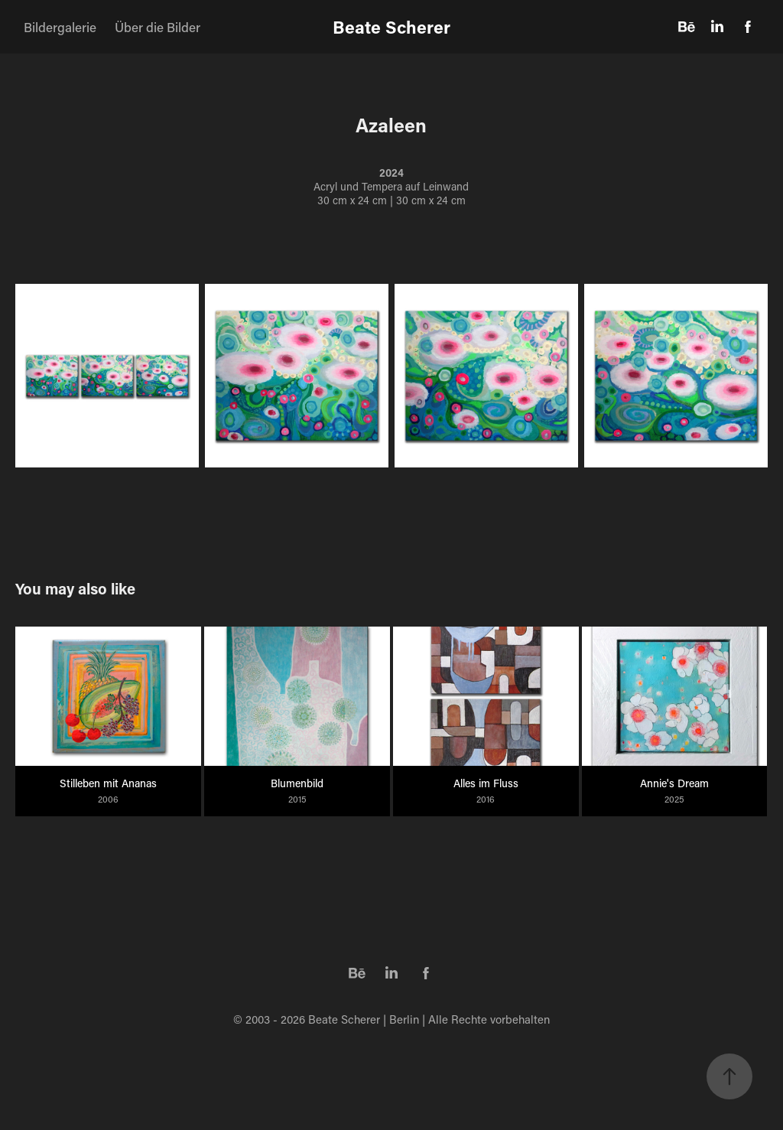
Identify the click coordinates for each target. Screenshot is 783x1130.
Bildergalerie (60, 26)
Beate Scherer (391, 26)
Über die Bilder (157, 26)
